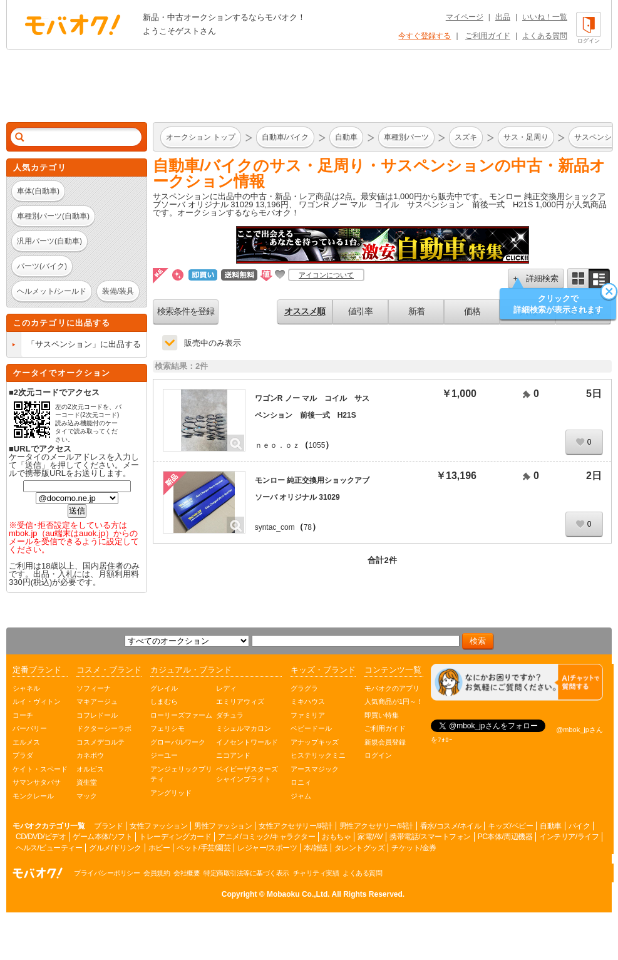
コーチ (23, 715)
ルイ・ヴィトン (37, 701)
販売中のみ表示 (212, 343)
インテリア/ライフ (569, 836)
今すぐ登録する (424, 35)
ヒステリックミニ (318, 755)
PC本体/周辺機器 (505, 836)
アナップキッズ (315, 742)
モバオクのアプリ (392, 688)
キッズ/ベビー (510, 826)
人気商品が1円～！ (393, 701)
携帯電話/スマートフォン (429, 836)
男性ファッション (223, 826)
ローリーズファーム (181, 715)
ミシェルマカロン (243, 728)
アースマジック (315, 769)
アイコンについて (326, 275)
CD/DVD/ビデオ (41, 836)
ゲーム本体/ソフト (102, 836)
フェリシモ (167, 728)
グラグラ (304, 688)
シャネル (26, 688)
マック (86, 796)
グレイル (164, 688)
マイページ (464, 17)
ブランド (108, 826)
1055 (317, 445)
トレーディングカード (175, 836)
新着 (416, 311)
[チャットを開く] (517, 682)
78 (308, 527)
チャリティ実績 (316, 873)
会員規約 (156, 873)
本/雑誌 (315, 848)
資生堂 (86, 782)
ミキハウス (308, 701)
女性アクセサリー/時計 (295, 826)
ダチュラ (230, 715)
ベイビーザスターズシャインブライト (247, 774)
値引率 (360, 311)
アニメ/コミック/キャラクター (266, 836)
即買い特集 (381, 715)
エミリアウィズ (240, 701)
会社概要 (186, 873)
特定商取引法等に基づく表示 (246, 873)
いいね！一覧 (544, 17)
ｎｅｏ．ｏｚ (277, 445)
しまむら (164, 701)
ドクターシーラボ (103, 728)
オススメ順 (304, 311)
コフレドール (97, 715)
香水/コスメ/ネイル (451, 826)
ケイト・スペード (40, 769)
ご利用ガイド (487, 35)
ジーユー (164, 755)
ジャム (301, 796)
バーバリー (30, 728)
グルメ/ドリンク (115, 848)
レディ (226, 688)
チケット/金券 (413, 848)
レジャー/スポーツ (267, 848)
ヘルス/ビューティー (49, 848)
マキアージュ (97, 701)
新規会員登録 (385, 742)
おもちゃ (336, 836)
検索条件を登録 (185, 311)
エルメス (26, 742)
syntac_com (275, 527)
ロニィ (301, 782)
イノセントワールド (247, 742)
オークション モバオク (72, 24)
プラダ (23, 755)
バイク (579, 826)
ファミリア (308, 715)
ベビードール (311, 728)
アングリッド (171, 793)
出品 (502, 17)
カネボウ (90, 755)
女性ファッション (158, 826)
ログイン (378, 755)
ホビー (159, 848)
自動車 (551, 826)
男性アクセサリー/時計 (376, 826)
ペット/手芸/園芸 (203, 848)
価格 (472, 311)
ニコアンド (233, 755)
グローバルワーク (177, 742)
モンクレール (33, 796)
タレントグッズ (359, 848)
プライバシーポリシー (107, 873)
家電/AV (370, 836)
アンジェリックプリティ (181, 774)
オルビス (90, 769)
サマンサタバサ (37, 782)
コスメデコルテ (100, 742)
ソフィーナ (93, 688)
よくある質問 (544, 35)
